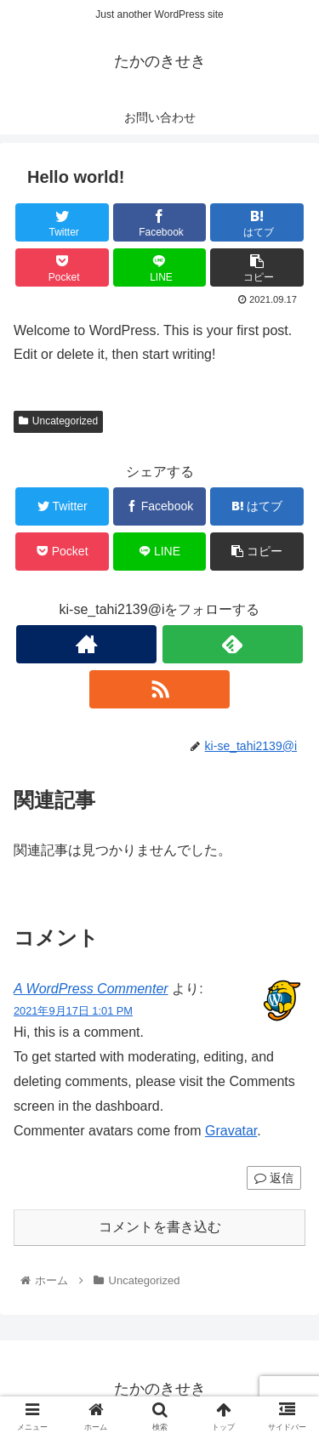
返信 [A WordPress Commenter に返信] (273, 1178)
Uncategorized (58, 421)
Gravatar (231, 1130)
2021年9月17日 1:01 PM (73, 1010)
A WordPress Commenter (91, 988)
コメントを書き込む (160, 1227)
